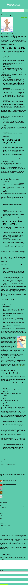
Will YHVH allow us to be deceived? (9, 480)
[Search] (26, 10)
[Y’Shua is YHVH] (1, 488)
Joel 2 (24, 463)
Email (1, 575)
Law (25, 463)
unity (15, 464)
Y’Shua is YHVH (6, 488)
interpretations (20, 463)
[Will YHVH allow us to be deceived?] (1, 481)
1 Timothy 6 (3, 463)
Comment (2, 559)
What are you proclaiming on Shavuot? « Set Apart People (10, 531)
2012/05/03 (2, 523)
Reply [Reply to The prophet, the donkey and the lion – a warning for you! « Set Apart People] (1, 528)
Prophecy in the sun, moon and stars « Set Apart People (10, 512)
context (9, 463)
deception (12, 463)
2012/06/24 (2, 533)
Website (1, 579)
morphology (3, 464)
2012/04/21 (2, 513)
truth (13, 464)
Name (1, 570)
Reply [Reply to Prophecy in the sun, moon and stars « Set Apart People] (1, 518)
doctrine (16, 463)
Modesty (5, 495)
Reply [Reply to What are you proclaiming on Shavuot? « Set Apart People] (1, 551)
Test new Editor (3, 477)
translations (11, 464)
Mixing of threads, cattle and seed (9, 484)
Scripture (7, 464)
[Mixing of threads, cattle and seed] (1, 485)
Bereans (7, 463)
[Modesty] (1, 496)
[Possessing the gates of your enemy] (1, 492)
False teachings (11, 458)
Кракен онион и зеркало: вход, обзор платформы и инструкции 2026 (13, 471)
